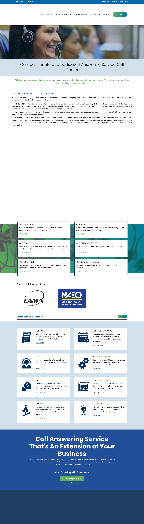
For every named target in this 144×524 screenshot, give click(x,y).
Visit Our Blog (97, 380)
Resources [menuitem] (106, 9)
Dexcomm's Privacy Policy (119, 518)
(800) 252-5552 (96, 504)
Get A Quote (119, 9)
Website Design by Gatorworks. (118, 515)
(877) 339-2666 (73, 504)
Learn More (39, 357)
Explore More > (122, 304)
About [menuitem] (42, 9)
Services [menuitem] (50, 9)
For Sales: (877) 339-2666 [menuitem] (24, 2)
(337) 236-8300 (49, 504)
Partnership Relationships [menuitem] (64, 9)
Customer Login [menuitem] (104, 2)
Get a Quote (40, 331)
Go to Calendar (98, 333)
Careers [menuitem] (115, 2)
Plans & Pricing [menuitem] (95, 9)
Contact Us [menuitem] (124, 2)
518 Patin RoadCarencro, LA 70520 (24, 505)
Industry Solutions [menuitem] (81, 9)
